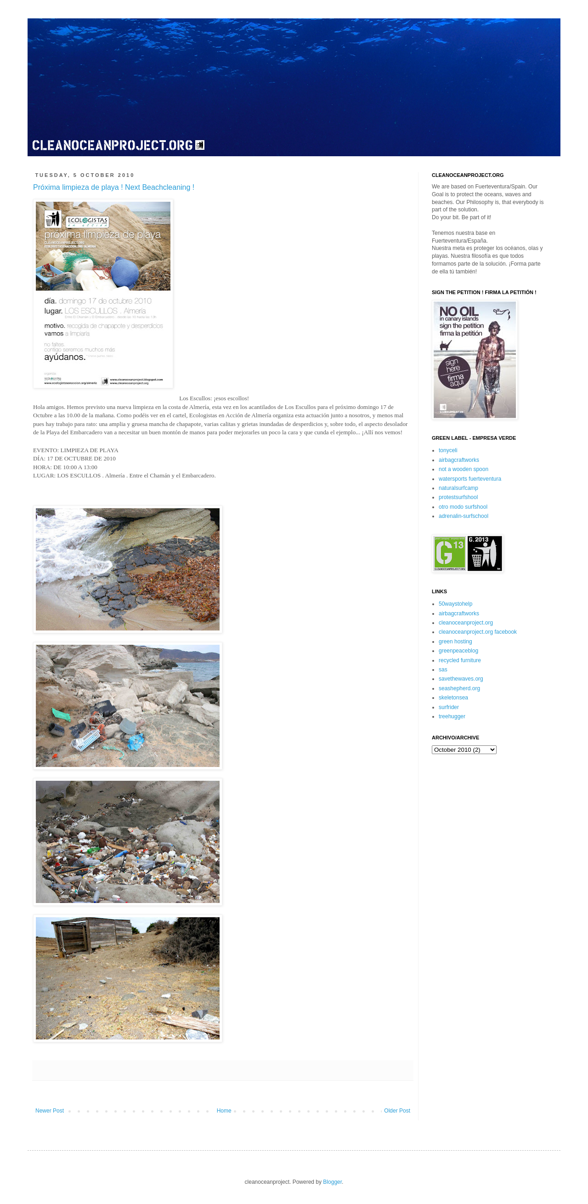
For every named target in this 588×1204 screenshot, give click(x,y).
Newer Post (49, 1110)
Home (224, 1110)
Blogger (332, 1182)
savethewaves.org (461, 679)
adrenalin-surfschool (463, 516)
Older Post (397, 1110)
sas (443, 669)
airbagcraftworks (459, 460)
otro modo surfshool (463, 507)
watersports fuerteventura (470, 479)
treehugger (452, 716)
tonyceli (448, 450)
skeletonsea (453, 697)
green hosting (455, 641)
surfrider (449, 707)
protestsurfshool (458, 497)
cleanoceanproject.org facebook (478, 632)
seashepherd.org (459, 688)
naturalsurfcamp (458, 488)
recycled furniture (460, 660)
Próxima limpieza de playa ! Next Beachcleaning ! (113, 187)
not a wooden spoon (463, 469)
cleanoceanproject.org (466, 622)
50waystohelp (455, 604)
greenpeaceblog (458, 650)
